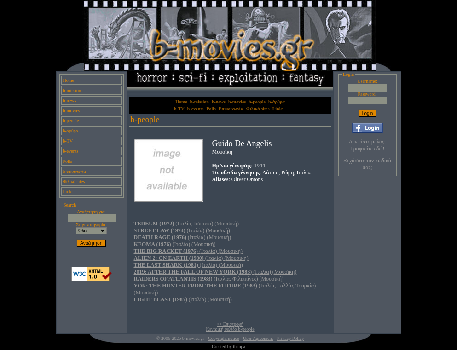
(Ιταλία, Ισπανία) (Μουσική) (186, 223)
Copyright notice (223, 338)
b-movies (71, 110)
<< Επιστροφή (230, 324)
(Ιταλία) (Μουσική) (182, 230)
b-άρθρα (71, 130)
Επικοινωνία (74, 171)
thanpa (239, 346)
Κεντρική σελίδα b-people (230, 329)
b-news (69, 100)
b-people (71, 120)
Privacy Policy (290, 338)
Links (68, 191)
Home (68, 80)
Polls (67, 161)
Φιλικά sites (74, 181)
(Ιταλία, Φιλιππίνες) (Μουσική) (209, 278)
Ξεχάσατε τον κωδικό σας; (367, 164)
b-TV (68, 140)
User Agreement (258, 338)
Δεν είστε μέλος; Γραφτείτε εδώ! (367, 145)
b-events (71, 151)
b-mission (72, 90)
